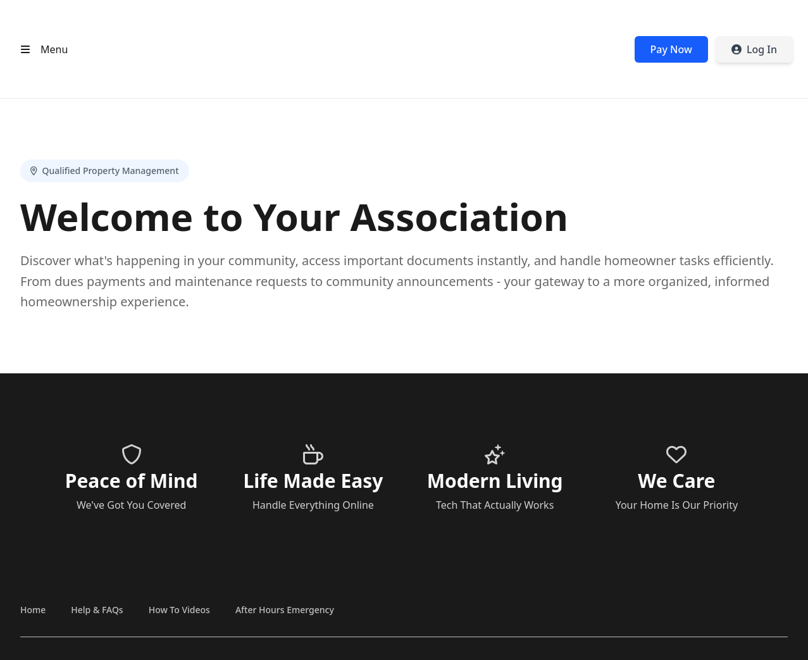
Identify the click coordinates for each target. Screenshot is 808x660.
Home (33, 610)
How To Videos (179, 610)
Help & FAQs (97, 610)
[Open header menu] (41, 49)
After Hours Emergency (284, 610)
